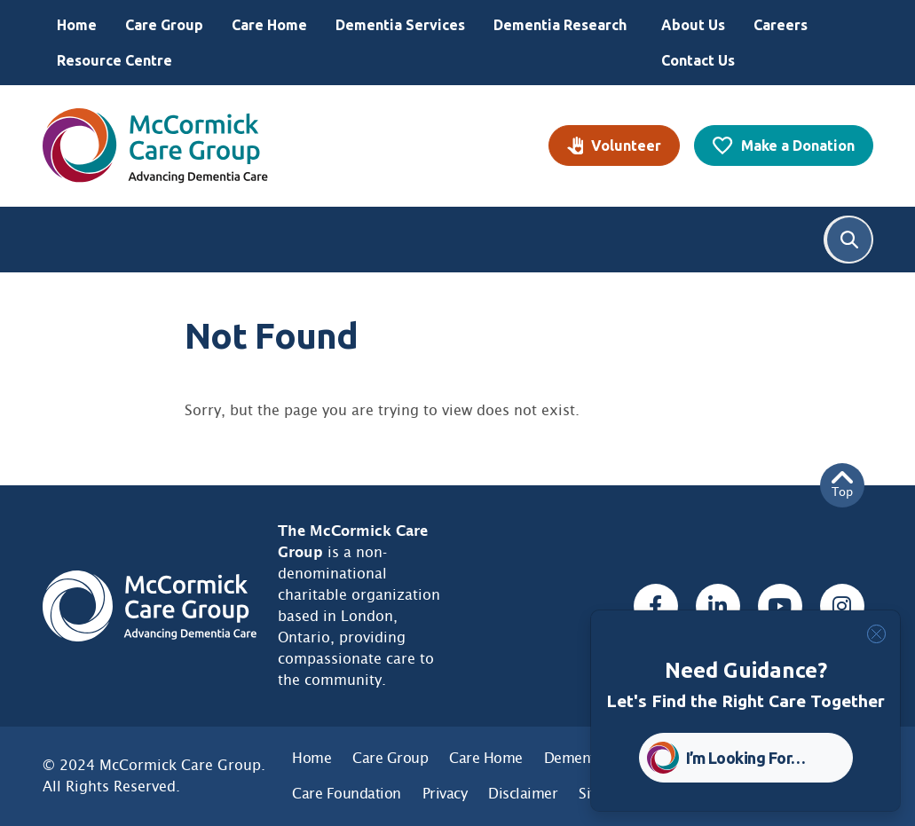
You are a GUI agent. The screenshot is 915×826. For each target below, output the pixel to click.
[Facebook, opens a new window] (656, 606)
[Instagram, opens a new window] (842, 606)
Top (842, 485)
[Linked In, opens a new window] (718, 606)
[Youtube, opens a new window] (780, 606)
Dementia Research (560, 25)
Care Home (269, 25)
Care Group (164, 25)
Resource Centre (114, 60)
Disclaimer (522, 793)
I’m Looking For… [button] (746, 758)
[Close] (876, 634)
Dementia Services (400, 25)
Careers (780, 25)
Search (849, 239)
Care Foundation (346, 793)
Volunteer (626, 145)
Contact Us (698, 60)
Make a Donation (798, 145)
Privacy (445, 793)
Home (77, 25)
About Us (693, 25)
